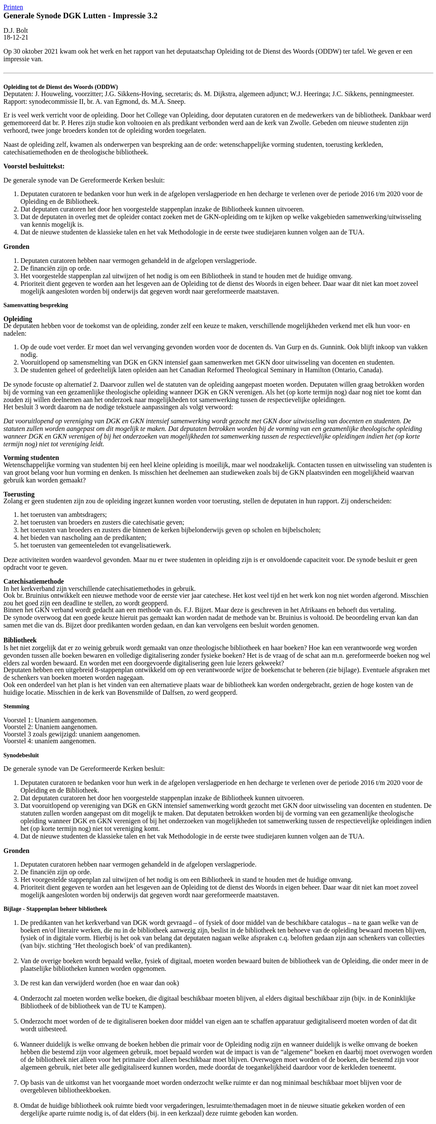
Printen (13, 7)
